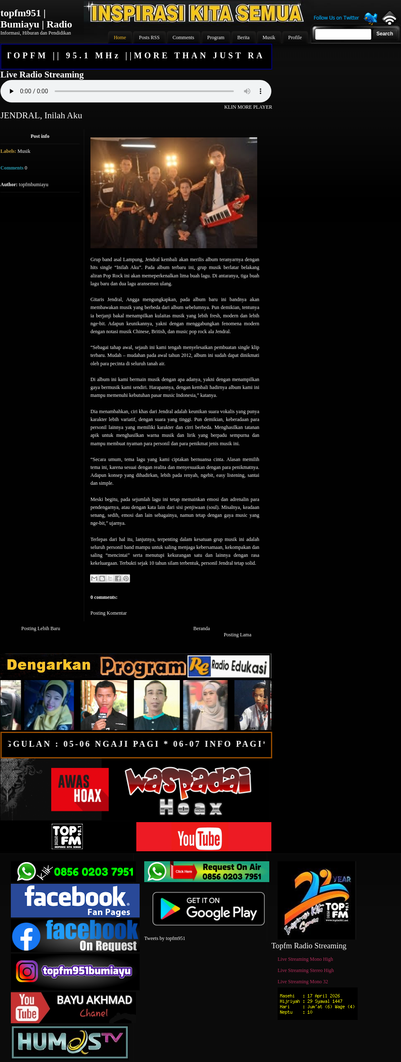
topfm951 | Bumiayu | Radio (36, 18)
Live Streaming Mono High (305, 959)
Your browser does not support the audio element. (135, 91)
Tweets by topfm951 (164, 938)
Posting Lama (237, 635)
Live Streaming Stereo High (306, 970)
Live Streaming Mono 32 (303, 982)
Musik (24, 151)
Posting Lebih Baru (40, 628)
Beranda (201, 628)
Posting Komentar (108, 613)
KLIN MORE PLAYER (248, 107)
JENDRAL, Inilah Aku (41, 115)
